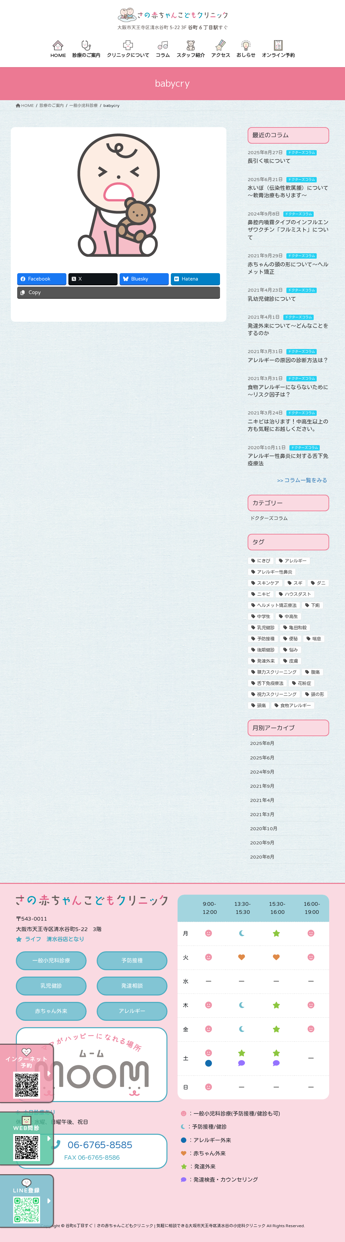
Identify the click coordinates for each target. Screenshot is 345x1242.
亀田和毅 (298, 628)
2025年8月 (262, 743)
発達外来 (266, 661)
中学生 (263, 616)
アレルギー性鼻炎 (274, 572)
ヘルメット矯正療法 (276, 605)
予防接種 (266, 639)
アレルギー (296, 561)
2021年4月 (262, 800)
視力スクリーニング (276, 694)
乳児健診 (266, 628)
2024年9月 (262, 772)
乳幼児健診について (272, 299)
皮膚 (293, 661)
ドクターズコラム (301, 153)
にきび (263, 561)
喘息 (316, 639)
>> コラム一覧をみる (302, 480)
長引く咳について (269, 161)
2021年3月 (262, 814)
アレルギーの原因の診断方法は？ (288, 360)
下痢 (315, 605)
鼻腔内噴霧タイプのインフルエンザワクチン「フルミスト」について (288, 230)
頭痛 (261, 706)
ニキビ (263, 594)
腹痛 (315, 672)
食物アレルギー (295, 706)
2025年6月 (262, 757)
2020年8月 (262, 857)
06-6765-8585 (100, 1145)
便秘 (293, 639)
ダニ (321, 583)
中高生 (291, 616)
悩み (293, 650)
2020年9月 (262, 842)
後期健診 (266, 650)
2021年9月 (262, 786)
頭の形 (317, 694)
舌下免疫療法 (270, 683)
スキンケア (268, 583)
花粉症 (304, 683)
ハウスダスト (298, 594)
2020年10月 (264, 828)
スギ (297, 583)
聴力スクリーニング (276, 672)
